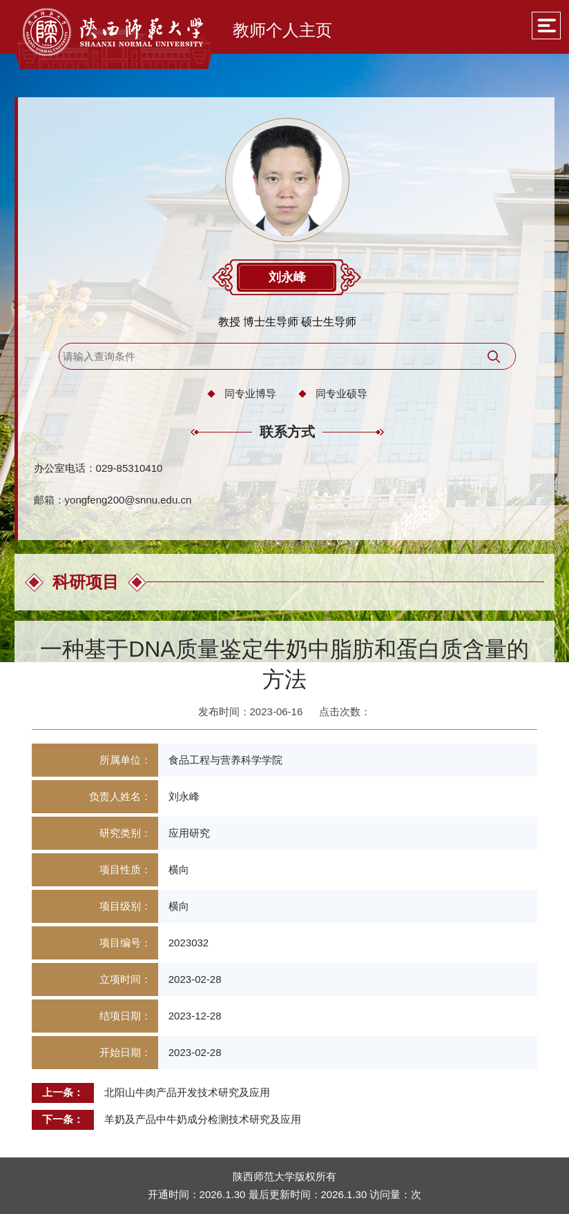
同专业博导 (250, 393)
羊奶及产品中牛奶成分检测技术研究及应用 (202, 1119)
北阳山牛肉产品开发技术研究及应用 (187, 1092)
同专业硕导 (341, 393)
